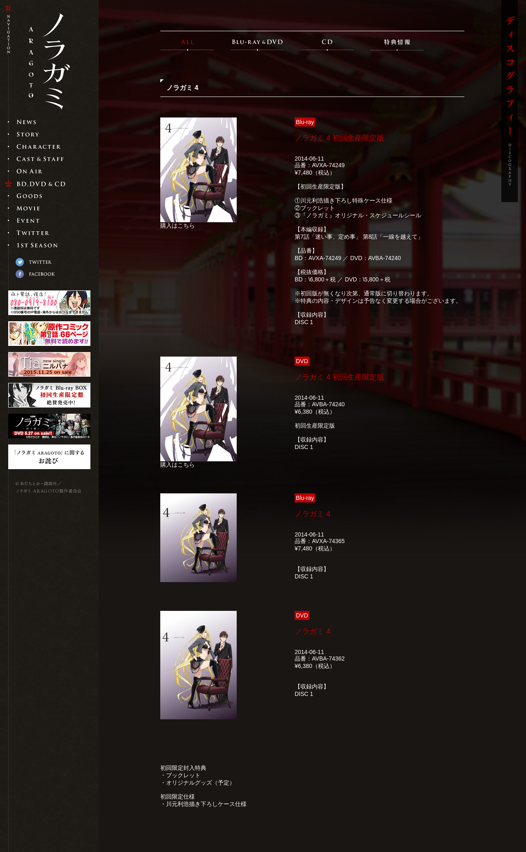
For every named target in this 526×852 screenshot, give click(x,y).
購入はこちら (177, 225)
